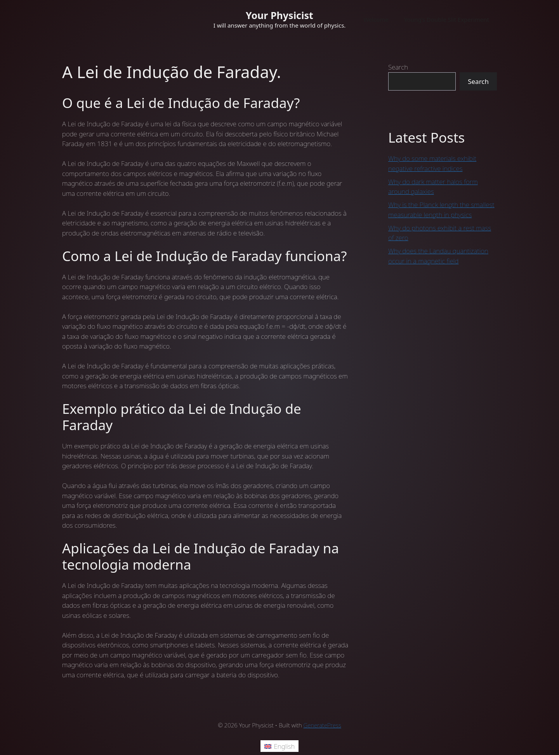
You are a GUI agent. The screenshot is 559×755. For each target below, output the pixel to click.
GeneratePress (322, 725)
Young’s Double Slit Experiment (446, 19)
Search (398, 67)
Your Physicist (279, 15)
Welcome (376, 19)
